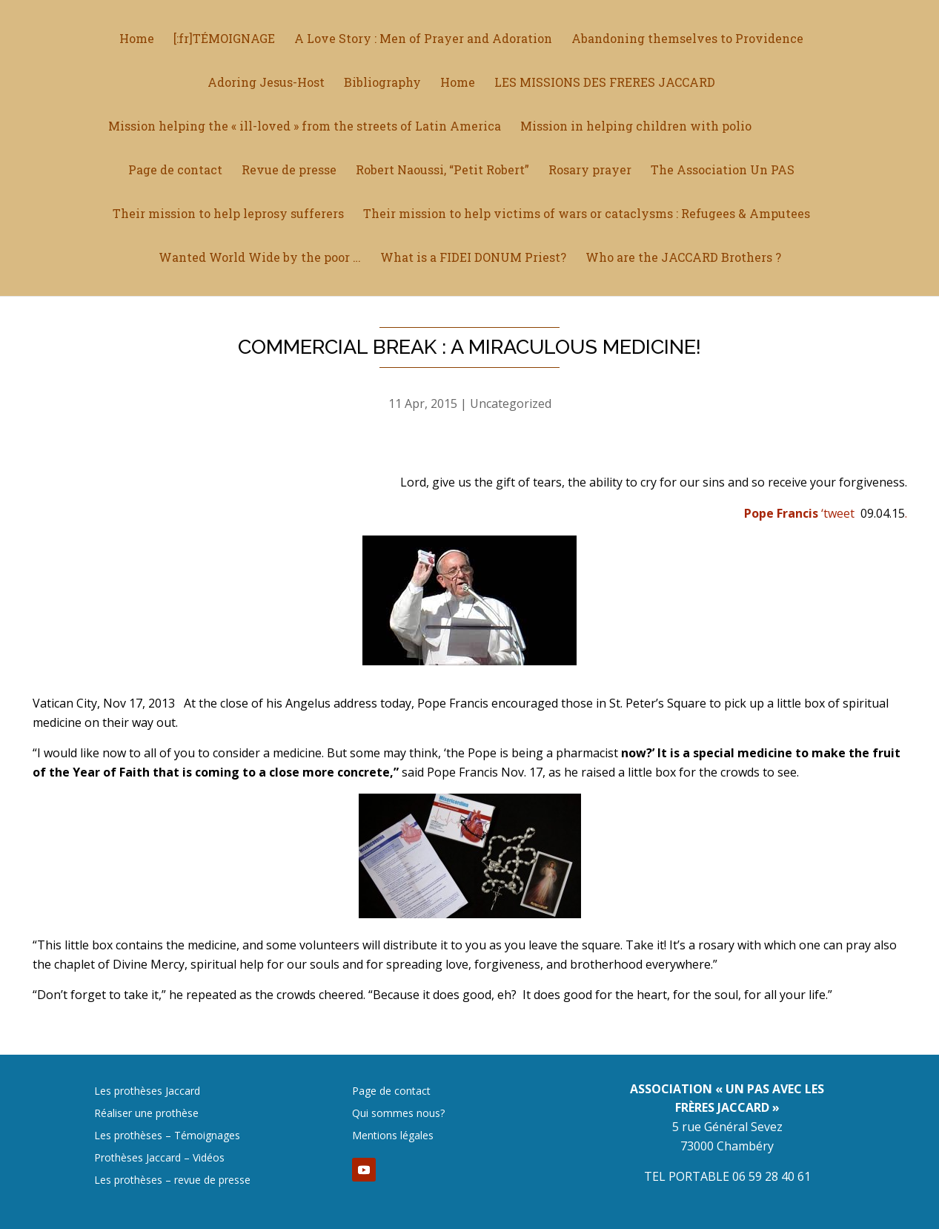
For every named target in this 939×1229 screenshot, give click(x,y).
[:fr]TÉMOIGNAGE (224, 39)
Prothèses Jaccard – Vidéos (159, 1158)
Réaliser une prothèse (146, 1114)
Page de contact (175, 171)
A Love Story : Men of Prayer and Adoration (423, 39)
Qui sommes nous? (398, 1114)
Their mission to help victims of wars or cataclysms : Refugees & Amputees (586, 214)
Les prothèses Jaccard (147, 1092)
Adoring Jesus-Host (266, 83)
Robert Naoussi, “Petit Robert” (442, 171)
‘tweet (799, 513)
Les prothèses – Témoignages (167, 1136)
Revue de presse (289, 171)
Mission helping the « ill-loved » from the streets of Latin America (304, 127)
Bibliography (382, 83)
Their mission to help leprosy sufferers (228, 214)
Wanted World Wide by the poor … (260, 258)
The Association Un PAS (722, 171)
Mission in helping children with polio (635, 127)
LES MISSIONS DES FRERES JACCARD (604, 83)
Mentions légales (393, 1136)
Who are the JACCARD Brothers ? (683, 258)
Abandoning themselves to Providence (687, 39)
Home (136, 39)
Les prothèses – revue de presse (172, 1181)
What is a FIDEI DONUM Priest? (473, 258)
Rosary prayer (589, 171)
